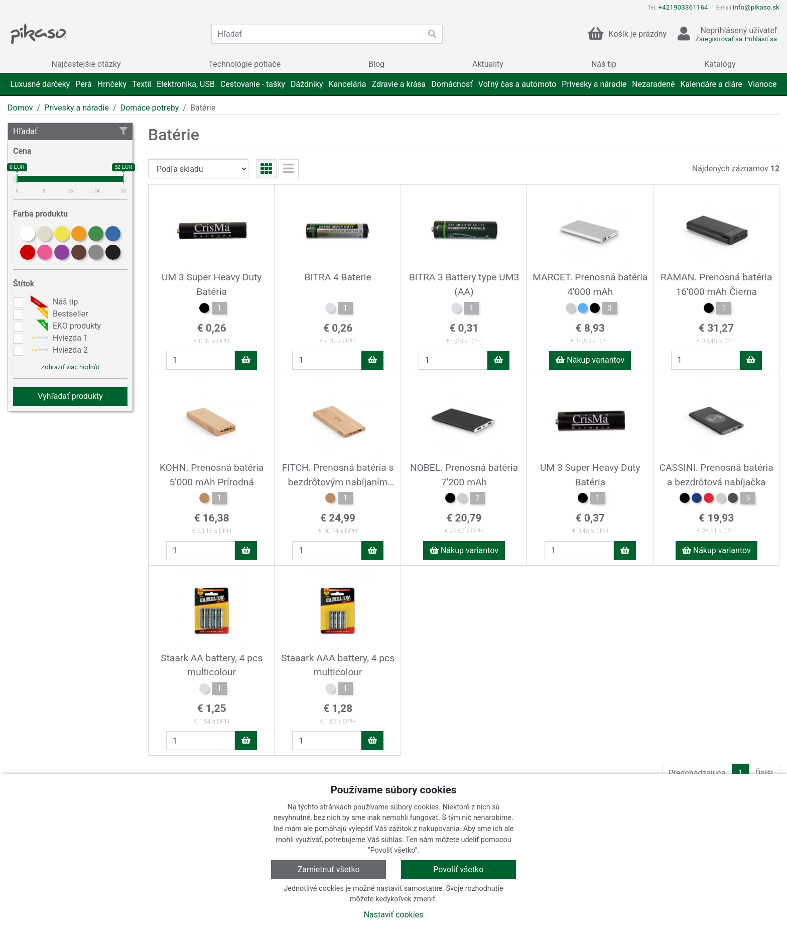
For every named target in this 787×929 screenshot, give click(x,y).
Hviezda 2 (58, 350)
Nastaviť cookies (394, 914)
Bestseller (58, 314)
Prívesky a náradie (76, 108)
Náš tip (53, 302)
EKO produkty (64, 326)
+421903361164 (683, 7)
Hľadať (70, 131)
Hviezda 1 (58, 338)
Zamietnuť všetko (329, 869)
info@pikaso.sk (756, 7)
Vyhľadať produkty (70, 396)
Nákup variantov (590, 360)
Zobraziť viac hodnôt (70, 367)
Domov (20, 108)
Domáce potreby (149, 108)
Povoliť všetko (458, 869)
